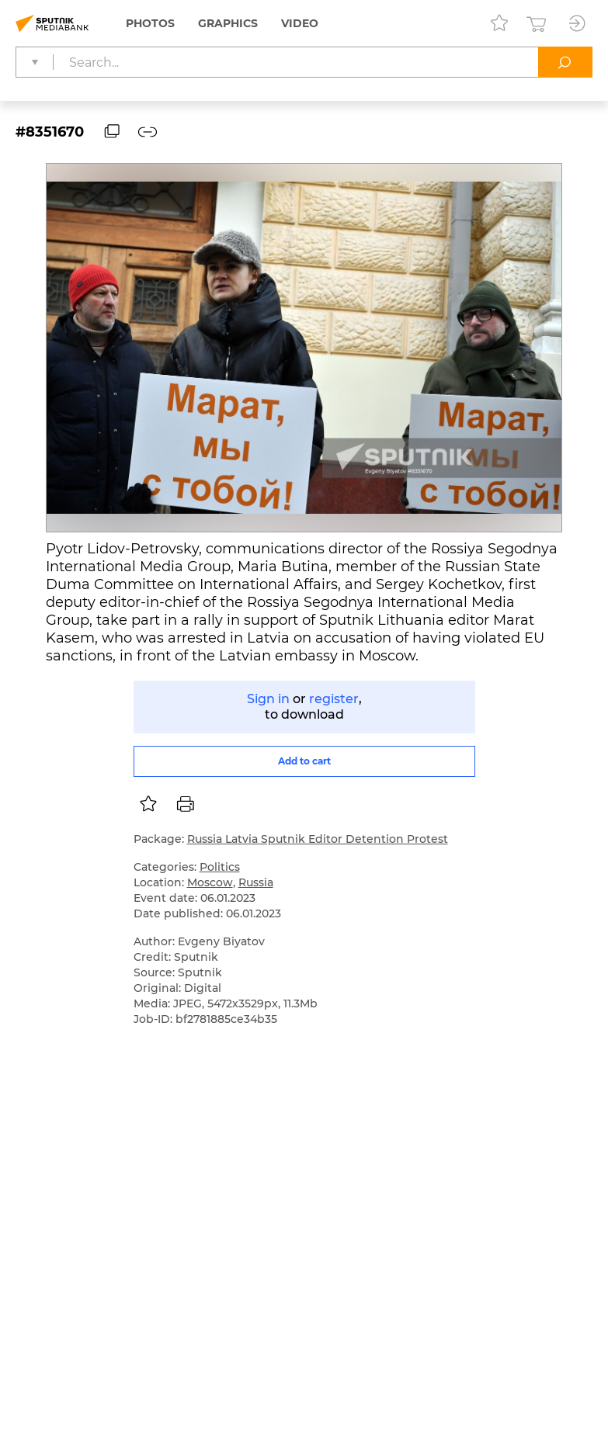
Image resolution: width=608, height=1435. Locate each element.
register (334, 699)
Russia (255, 882)
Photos (150, 23)
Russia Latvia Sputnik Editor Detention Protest (317, 839)
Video (299, 23)
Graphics (228, 23)
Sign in (268, 699)
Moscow (210, 882)
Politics (220, 867)
